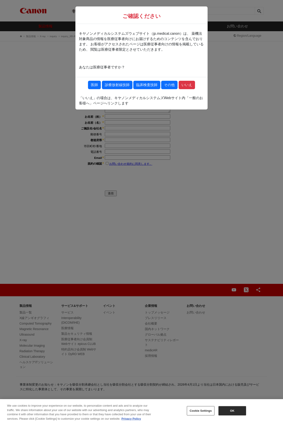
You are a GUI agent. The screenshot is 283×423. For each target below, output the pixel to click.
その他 (169, 85)
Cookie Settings (201, 413)
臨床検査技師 (146, 85)
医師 (94, 85)
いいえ (187, 85)
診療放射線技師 (117, 85)
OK (232, 413)
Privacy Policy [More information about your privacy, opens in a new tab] (131, 421)
